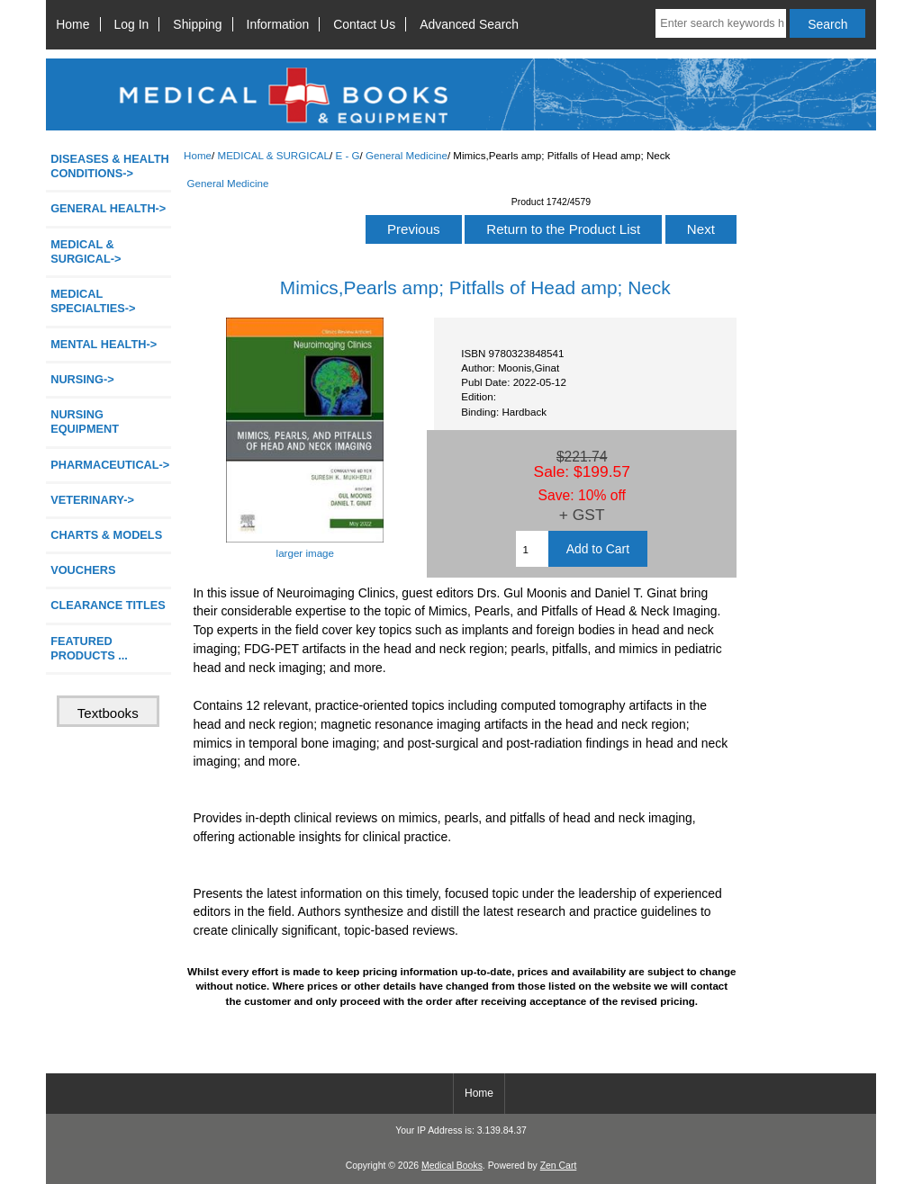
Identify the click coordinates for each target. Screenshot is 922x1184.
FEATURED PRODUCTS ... (89, 648)
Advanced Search (469, 24)
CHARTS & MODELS (106, 535)
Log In (131, 24)
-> (85, 251)
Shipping (197, 24)
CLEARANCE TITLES (108, 605)
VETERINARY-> (92, 500)
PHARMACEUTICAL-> (109, 464)
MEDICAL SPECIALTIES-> (92, 301)
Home (72, 24)
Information (278, 24)
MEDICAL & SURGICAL (273, 155)
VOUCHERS (82, 570)
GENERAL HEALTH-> (108, 208)
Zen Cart (558, 1166)
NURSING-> (82, 379)
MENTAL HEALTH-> (103, 344)
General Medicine (406, 155)
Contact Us (364, 24)
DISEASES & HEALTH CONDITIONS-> (109, 166)
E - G (348, 155)
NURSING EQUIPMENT (84, 421)
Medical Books (452, 1166)
